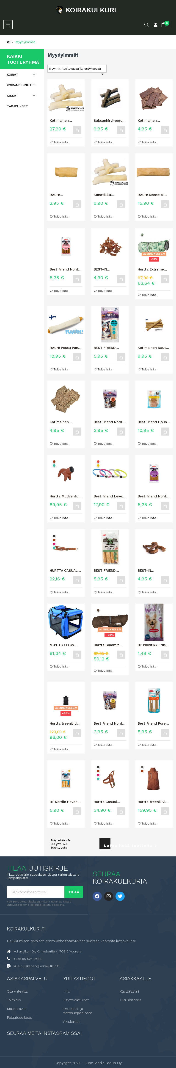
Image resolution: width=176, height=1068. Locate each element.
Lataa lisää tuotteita (107, 846)
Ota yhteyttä (17, 991)
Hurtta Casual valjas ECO (105, 802)
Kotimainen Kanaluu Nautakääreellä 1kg (66, 121)
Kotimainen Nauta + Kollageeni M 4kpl (153, 348)
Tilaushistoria (130, 1000)
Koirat (12, 74)
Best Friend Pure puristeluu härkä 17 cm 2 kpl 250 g (154, 723)
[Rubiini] (54, 544)
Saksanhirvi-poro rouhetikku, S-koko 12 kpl (110, 121)
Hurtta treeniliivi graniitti (63, 723)
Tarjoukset (17, 106)
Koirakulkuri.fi (26, 928)
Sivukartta (71, 1021)
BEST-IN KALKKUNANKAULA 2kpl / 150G (153, 570)
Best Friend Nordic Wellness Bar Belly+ (154, 496)
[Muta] (98, 610)
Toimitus (14, 1000)
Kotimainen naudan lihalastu (152, 121)
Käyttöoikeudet (76, 1000)
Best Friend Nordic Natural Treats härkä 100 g (109, 422)
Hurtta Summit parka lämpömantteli (106, 645)
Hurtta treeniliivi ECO (151, 802)
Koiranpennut (19, 85)
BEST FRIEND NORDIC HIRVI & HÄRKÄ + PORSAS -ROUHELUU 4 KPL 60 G (110, 570)
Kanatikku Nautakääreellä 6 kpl (108, 195)
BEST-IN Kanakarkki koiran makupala (109, 269)
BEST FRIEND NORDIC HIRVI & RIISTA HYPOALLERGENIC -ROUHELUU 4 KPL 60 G (109, 348)
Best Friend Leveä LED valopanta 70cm (109, 496)
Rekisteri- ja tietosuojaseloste (77, 1011)
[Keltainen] (98, 465)
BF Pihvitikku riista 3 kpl (153, 645)
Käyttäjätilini (129, 991)
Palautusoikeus (19, 1017)
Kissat (12, 95)
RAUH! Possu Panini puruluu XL (66, 348)
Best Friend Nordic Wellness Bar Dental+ (65, 269)
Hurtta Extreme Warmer (151, 269)
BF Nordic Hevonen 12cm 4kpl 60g (66, 802)
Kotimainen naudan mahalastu (65, 422)
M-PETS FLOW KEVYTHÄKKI (62, 645)
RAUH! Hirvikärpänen (61, 195)
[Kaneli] (54, 461)
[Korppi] (54, 536)
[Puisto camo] (142, 234)
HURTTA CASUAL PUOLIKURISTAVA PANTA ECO (64, 570)
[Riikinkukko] (54, 465)
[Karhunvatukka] (142, 767)
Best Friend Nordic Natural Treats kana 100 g (109, 723)
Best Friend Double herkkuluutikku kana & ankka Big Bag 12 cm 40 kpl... (154, 422)
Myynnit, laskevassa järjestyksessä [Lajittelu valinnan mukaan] (77, 70)
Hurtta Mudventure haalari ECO (66, 496)
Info (66, 991)
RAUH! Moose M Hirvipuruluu (151, 195)
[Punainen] (98, 461)
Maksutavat (16, 1009)
